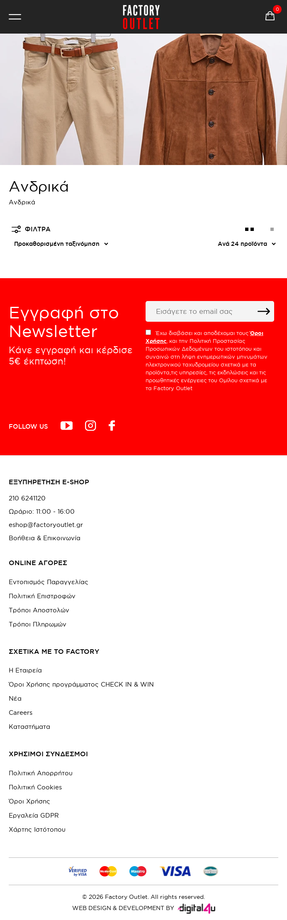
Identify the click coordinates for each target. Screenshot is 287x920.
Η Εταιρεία (25, 670)
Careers (20, 712)
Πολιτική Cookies (35, 787)
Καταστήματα (29, 726)
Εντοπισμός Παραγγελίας (48, 581)
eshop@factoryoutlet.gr (46, 525)
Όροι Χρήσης (29, 801)
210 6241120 (27, 498)
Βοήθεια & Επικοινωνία (44, 538)
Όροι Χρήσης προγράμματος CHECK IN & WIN (81, 684)
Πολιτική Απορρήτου (41, 773)
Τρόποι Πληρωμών (37, 624)
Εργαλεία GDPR (34, 815)
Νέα (15, 698)
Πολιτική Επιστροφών (42, 596)
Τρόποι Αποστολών (39, 610)
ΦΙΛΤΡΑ (31, 229)
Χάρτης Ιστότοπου (37, 829)
